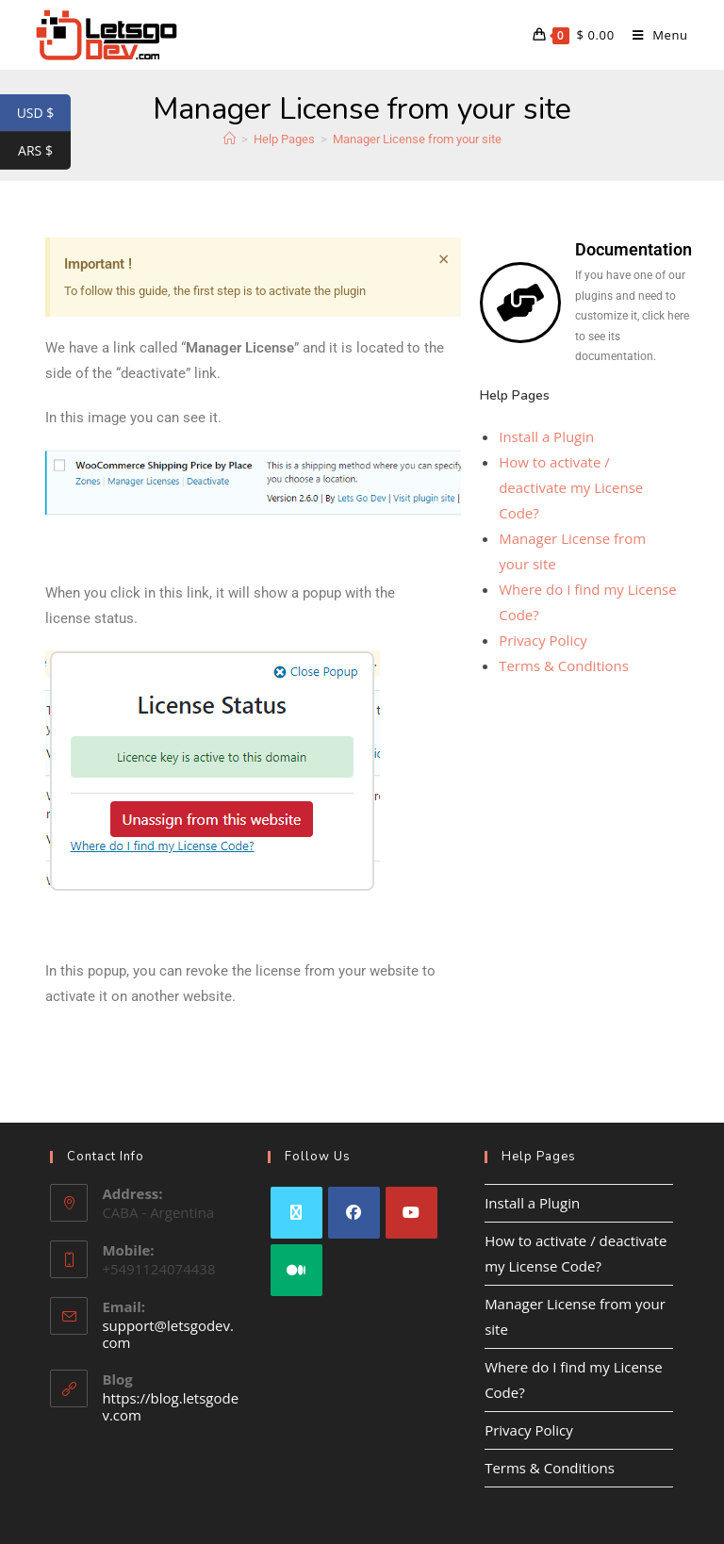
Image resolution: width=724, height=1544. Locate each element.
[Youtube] (411, 1213)
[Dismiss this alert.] (444, 259)
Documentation (633, 249)
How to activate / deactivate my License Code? (571, 487)
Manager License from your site (417, 139)
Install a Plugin (546, 436)
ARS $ (44, 151)
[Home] (229, 139)
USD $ (44, 113)
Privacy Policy (543, 640)
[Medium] (296, 1270)
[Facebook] (354, 1213)
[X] (296, 1213)
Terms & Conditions (564, 665)
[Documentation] (520, 302)
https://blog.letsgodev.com (170, 1406)
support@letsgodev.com (168, 1334)
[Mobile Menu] (653, 34)
